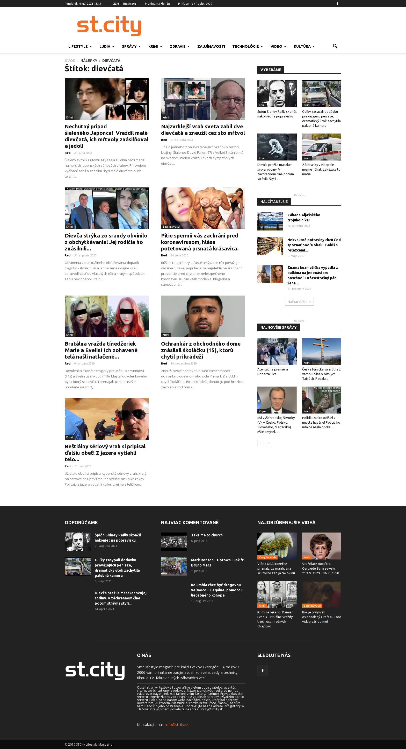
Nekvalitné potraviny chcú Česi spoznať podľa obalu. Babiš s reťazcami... (314, 245)
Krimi (155, 46)
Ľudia (106, 46)
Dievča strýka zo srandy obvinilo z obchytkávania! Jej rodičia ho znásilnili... (106, 241)
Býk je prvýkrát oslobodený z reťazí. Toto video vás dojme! (321, 616)
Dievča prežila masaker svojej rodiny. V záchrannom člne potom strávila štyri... (121, 598)
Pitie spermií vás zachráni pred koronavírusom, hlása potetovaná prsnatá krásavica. (200, 241)
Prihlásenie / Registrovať (195, 3)
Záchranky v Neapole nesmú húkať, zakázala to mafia (321, 169)
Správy (131, 46)
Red (68, 153)
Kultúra (304, 46)
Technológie (247, 46)
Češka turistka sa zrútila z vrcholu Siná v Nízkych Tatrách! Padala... (321, 373)
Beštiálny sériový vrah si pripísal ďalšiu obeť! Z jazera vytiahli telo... (105, 452)
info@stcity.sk (177, 724)
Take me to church (207, 535)
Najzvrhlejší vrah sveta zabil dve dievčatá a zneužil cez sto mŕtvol (203, 129)
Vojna (262, 411)
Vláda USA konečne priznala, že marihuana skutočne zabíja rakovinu (276, 568)
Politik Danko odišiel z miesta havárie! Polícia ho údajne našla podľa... (321, 422)
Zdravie (180, 46)
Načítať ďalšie (299, 301)
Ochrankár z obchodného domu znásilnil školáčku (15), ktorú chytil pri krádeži (201, 350)
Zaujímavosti (211, 46)
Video (278, 46)
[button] (335, 46)
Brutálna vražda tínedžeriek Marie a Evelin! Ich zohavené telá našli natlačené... (101, 350)
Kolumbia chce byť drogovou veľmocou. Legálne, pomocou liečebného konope (217, 590)
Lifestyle (80, 46)
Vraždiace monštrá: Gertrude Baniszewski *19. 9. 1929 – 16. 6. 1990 (320, 568)
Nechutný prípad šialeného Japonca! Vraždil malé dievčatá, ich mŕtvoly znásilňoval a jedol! (106, 136)
